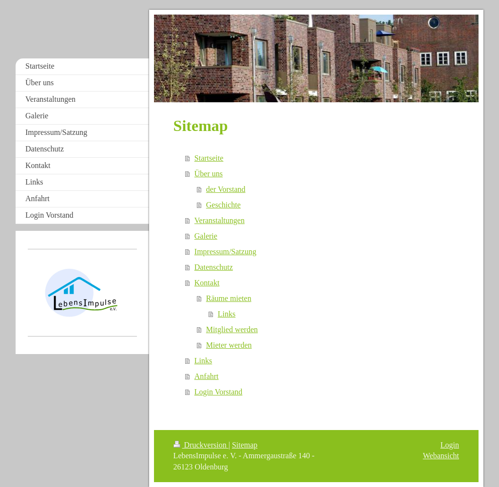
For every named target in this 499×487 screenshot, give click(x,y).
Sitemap (244, 445)
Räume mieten (228, 298)
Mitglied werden (232, 329)
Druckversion (201, 445)
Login (450, 445)
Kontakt (207, 283)
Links (226, 314)
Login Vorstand (218, 392)
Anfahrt (206, 376)
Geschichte (223, 205)
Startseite (209, 158)
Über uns (208, 173)
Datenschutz (213, 267)
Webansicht (441, 455)
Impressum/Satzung (225, 251)
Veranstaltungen (219, 220)
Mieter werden (229, 345)
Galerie (205, 236)
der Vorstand (226, 189)
